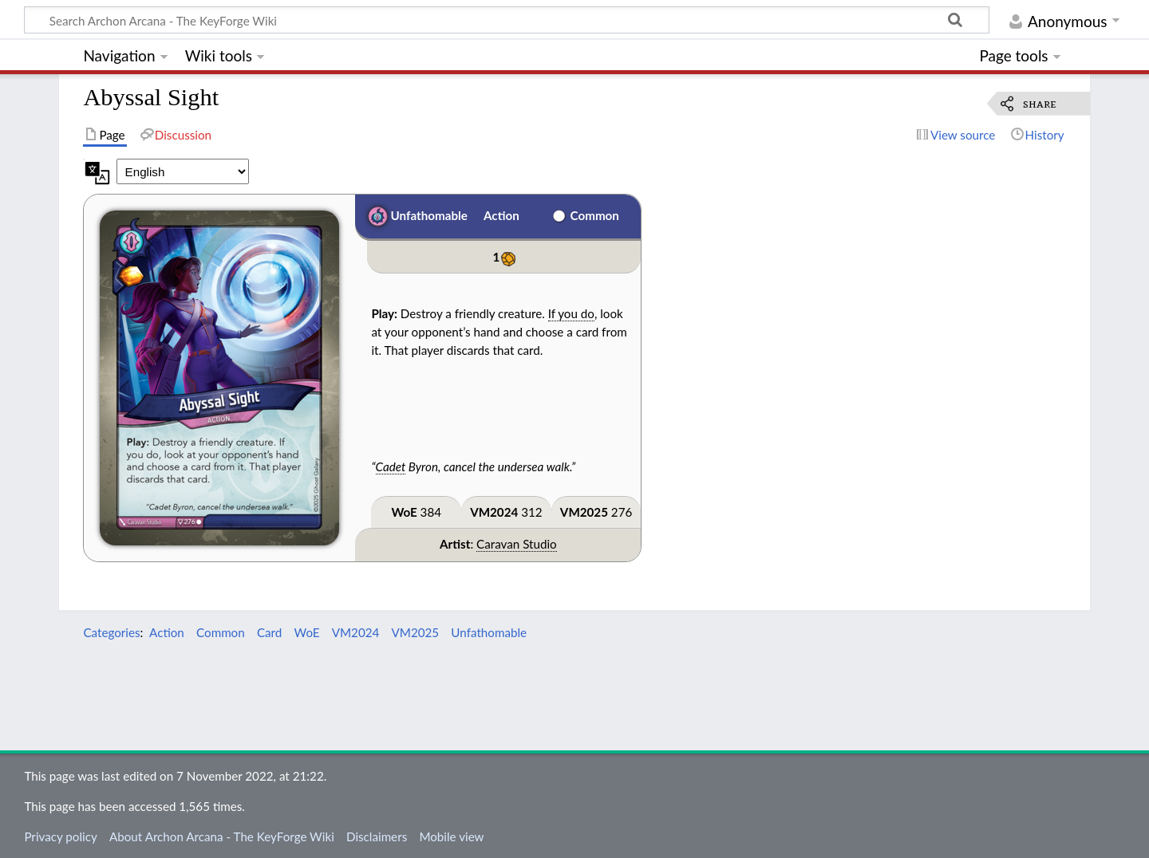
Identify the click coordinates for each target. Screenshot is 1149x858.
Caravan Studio (516, 544)
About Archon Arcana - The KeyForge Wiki (221, 836)
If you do (571, 313)
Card (269, 632)
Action (501, 215)
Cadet (391, 466)
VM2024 (494, 512)
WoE (404, 512)
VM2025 (584, 512)
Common (595, 215)
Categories (111, 632)
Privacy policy (60, 836)
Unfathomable (429, 215)
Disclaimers (376, 836)
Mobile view (451, 836)
